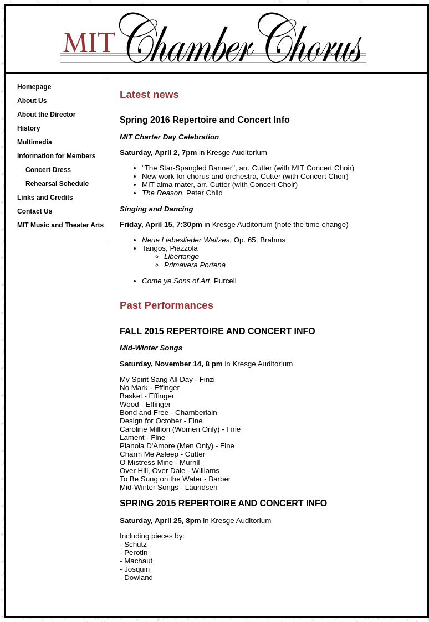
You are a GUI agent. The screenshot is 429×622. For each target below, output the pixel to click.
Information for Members (56, 156)
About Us (32, 101)
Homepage (34, 87)
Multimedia (34, 142)
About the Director (46, 114)
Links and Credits (45, 197)
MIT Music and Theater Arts (60, 225)
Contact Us (34, 211)
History (28, 128)
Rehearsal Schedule (57, 184)
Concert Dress (48, 170)
